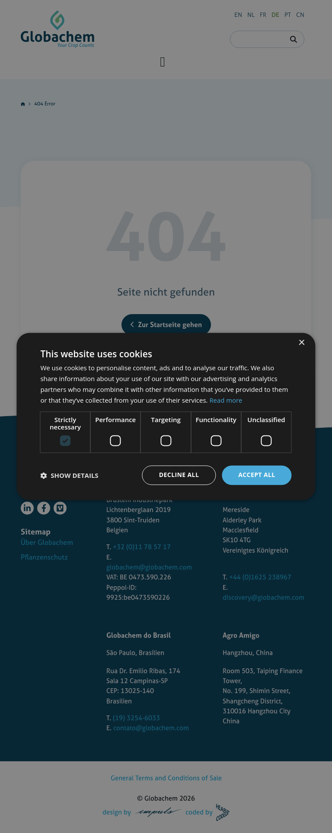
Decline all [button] (179, 475)
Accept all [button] (256, 475)
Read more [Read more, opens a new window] (226, 400)
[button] (69, 475)
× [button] (301, 343)
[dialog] (166, 416)
